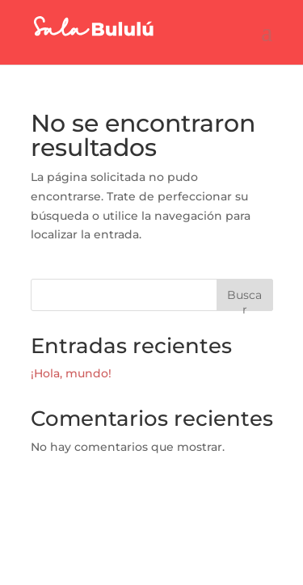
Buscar (244, 299)
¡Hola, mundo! (71, 373)
